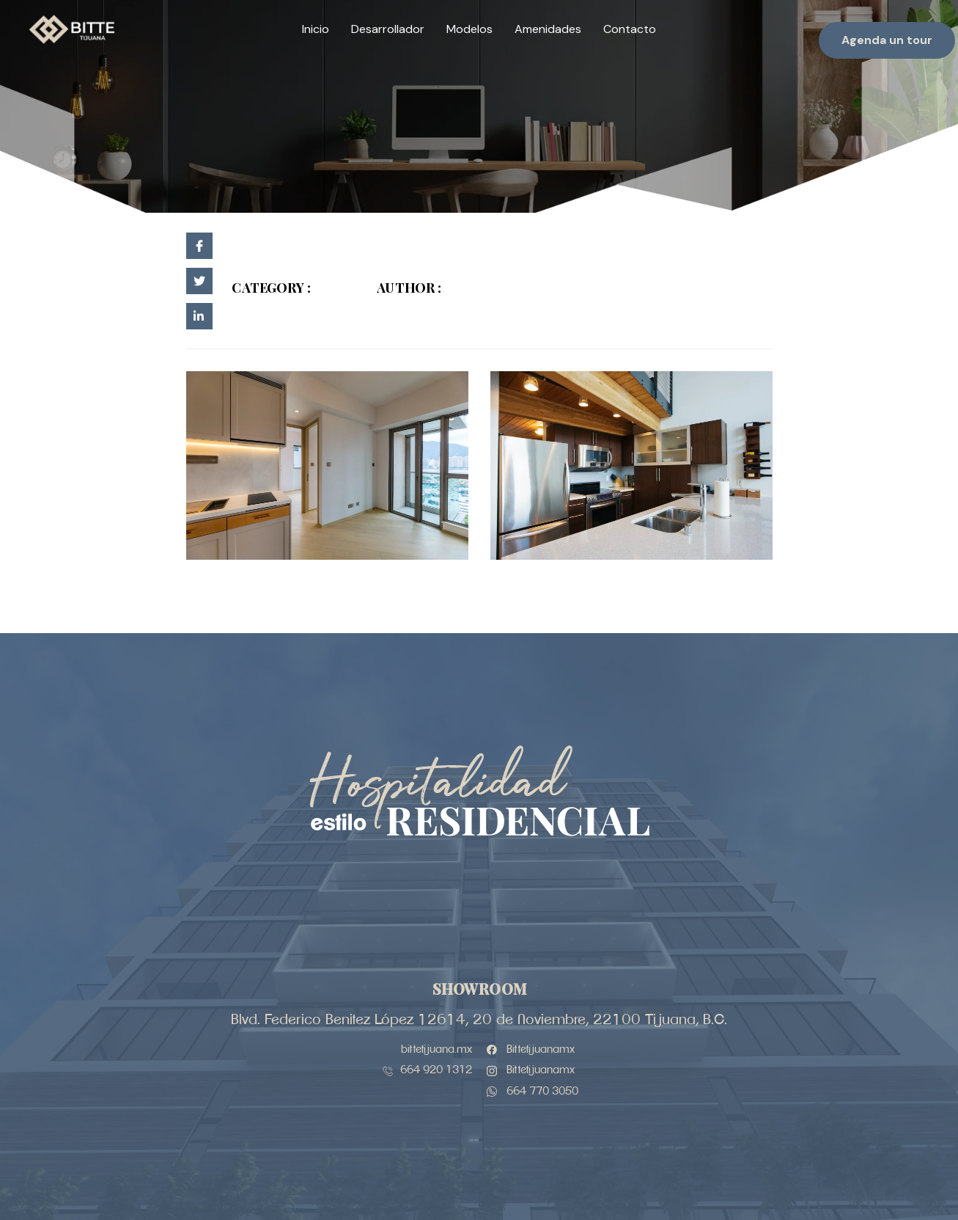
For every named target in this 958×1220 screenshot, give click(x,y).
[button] (887, 40)
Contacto (629, 29)
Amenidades (548, 29)
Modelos (469, 29)
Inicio (315, 29)
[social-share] (199, 246)
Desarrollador (387, 29)
